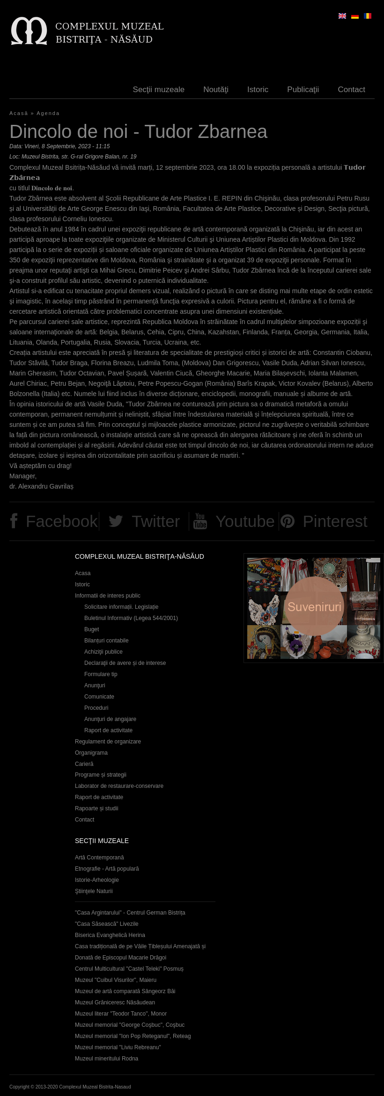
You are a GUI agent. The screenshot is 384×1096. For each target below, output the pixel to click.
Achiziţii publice (103, 652)
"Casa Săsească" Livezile (107, 924)
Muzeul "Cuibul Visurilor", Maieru (115, 980)
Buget (91, 629)
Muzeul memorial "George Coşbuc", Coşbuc (130, 1025)
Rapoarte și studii (96, 808)
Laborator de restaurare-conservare (119, 786)
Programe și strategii (100, 775)
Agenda (48, 113)
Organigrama (91, 753)
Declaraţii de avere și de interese (125, 663)
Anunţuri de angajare (110, 719)
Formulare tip (101, 674)
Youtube (245, 521)
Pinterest (335, 521)
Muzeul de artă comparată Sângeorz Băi (125, 991)
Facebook (62, 521)
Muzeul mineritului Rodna (106, 1058)
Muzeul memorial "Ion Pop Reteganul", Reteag (133, 1036)
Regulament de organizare (108, 741)
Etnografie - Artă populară (107, 868)
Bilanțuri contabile (106, 640)
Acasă (19, 113)
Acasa (82, 573)
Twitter (156, 521)
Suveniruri (314, 608)
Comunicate (99, 696)
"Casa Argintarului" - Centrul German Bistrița (130, 912)
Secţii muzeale (159, 89)
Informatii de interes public (107, 595)
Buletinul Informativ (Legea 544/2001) (131, 618)
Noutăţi (216, 89)
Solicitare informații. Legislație (121, 607)
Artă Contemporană (99, 857)
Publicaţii (303, 89)
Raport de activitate (108, 730)
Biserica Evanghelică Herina (110, 935)
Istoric (257, 89)
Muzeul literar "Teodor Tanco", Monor (121, 1013)
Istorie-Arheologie (97, 880)
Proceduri (96, 708)
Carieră (84, 764)
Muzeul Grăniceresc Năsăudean (115, 1002)
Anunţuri (94, 685)
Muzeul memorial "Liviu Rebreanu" (118, 1047)
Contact (351, 89)
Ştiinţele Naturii (94, 891)
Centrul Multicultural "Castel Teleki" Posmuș (129, 969)
